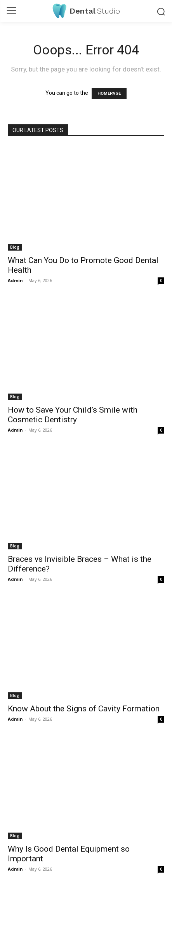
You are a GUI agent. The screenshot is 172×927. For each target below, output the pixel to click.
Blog (14, 247)
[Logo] (86, 11)
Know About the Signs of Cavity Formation (84, 708)
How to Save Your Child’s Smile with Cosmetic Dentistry (72, 414)
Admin (15, 280)
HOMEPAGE (109, 93)
